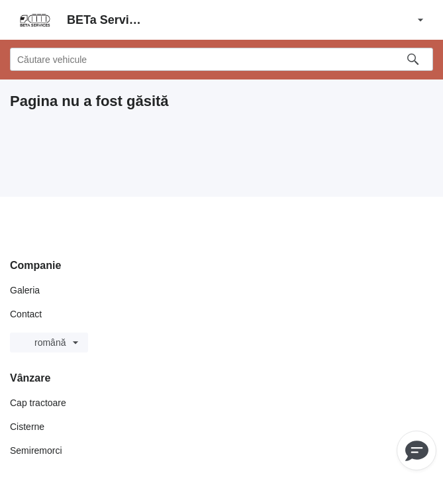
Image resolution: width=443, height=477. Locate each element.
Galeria (25, 290)
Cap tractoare (38, 403)
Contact (26, 314)
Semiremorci (36, 450)
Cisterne (27, 426)
